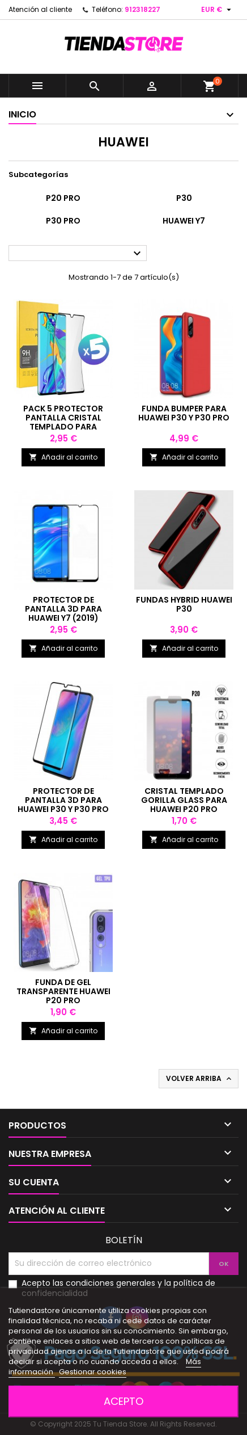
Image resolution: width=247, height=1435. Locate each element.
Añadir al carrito (63, 457)
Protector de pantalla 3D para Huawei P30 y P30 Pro (63, 800)
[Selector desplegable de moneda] (217, 9)
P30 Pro (63, 220)
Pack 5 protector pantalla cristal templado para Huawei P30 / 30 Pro (63, 422)
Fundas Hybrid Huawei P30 (184, 604)
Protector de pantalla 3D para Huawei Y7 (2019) (63, 609)
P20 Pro (63, 198)
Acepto (123, 1401)
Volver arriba (199, 1079)
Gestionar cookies (92, 1371)
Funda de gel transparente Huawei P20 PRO (63, 991)
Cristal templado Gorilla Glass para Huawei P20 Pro (184, 800)
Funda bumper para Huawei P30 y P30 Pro (183, 413)
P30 (184, 198)
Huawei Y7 (184, 220)
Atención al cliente (40, 9)
